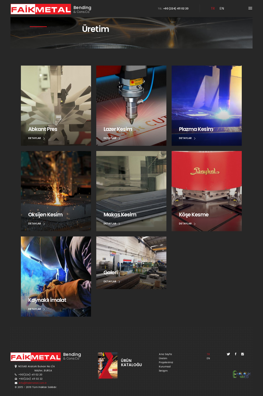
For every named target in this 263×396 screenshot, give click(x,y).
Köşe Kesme (194, 214)
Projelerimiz (166, 362)
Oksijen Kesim (45, 214)
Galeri (111, 272)
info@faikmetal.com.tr (33, 383)
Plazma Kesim (196, 129)
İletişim (163, 371)
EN (222, 8)
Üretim (163, 358)
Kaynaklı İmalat (47, 300)
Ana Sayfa (165, 354)
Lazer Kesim (118, 129)
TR (213, 8)
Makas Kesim (120, 214)
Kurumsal (165, 366)
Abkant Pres (42, 129)
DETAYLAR (36, 138)
